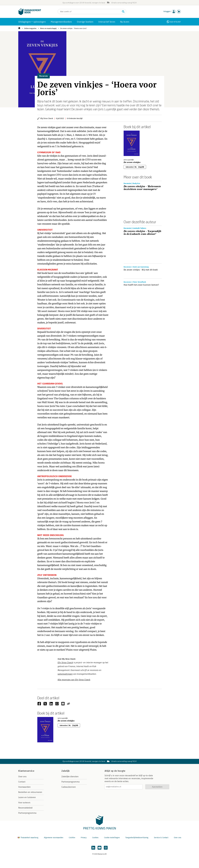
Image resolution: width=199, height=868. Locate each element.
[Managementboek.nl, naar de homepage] (29, 14)
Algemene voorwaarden (53, 838)
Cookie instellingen (112, 838)
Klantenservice (26, 771)
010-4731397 (175, 22)
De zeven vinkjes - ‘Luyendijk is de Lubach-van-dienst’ (142, 232)
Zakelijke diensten (70, 776)
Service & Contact (161, 838)
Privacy (84, 838)
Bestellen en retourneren (30, 792)
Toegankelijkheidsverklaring (136, 838)
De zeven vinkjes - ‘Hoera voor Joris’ (73, 28)
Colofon (72, 838)
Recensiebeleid (25, 808)
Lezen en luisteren (27, 797)
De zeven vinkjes (132, 162)
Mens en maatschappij (48, 28)
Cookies (95, 838)
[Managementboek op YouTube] (99, 848)
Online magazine (30, 28)
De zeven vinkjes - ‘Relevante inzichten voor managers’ (142, 188)
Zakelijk (65, 771)
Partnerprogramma (27, 813)
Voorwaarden (24, 787)
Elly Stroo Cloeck (65, 662)
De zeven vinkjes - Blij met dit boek (141, 270)
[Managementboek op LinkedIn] (93, 848)
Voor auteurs (24, 802)
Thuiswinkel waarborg (28, 838)
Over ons (22, 776)
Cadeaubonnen (68, 787)
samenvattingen (65, 674)
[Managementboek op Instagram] (106, 848)
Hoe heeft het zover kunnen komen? (141, 285)
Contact (21, 782)
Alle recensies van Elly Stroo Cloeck (74, 680)
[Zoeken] (89, 11)
